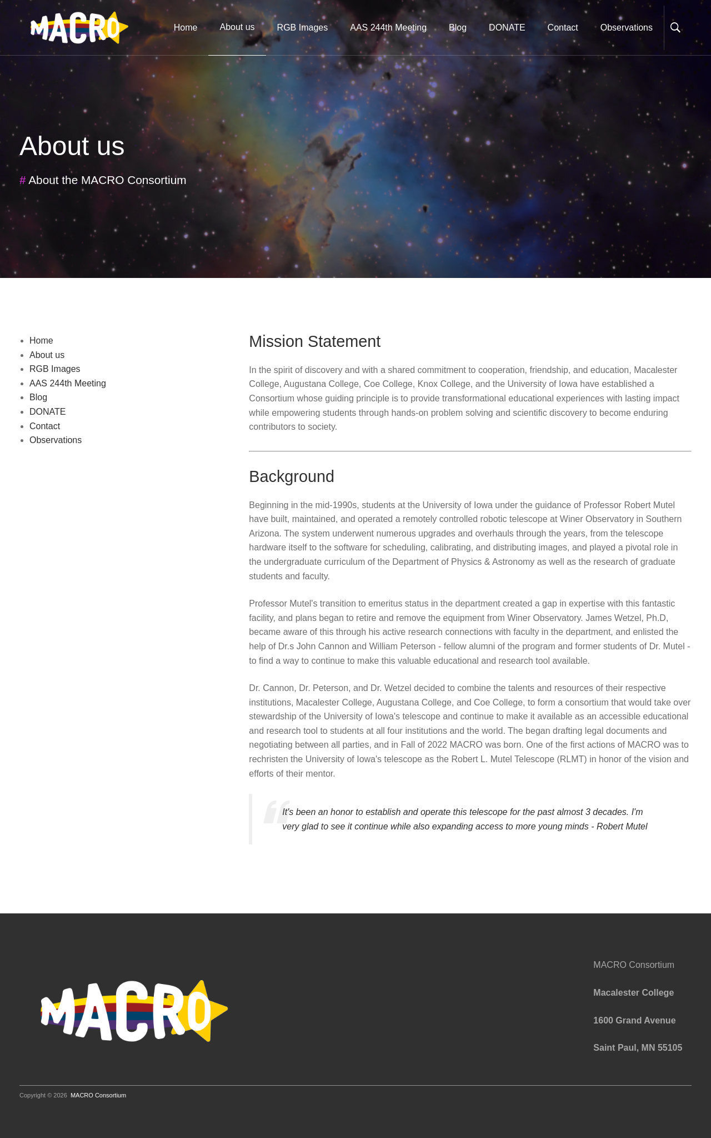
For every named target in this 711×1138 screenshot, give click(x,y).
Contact (563, 27)
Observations (626, 27)
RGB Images (302, 27)
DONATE (507, 27)
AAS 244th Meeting (388, 27)
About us (46, 355)
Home (186, 27)
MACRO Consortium (98, 1095)
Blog (458, 27)
